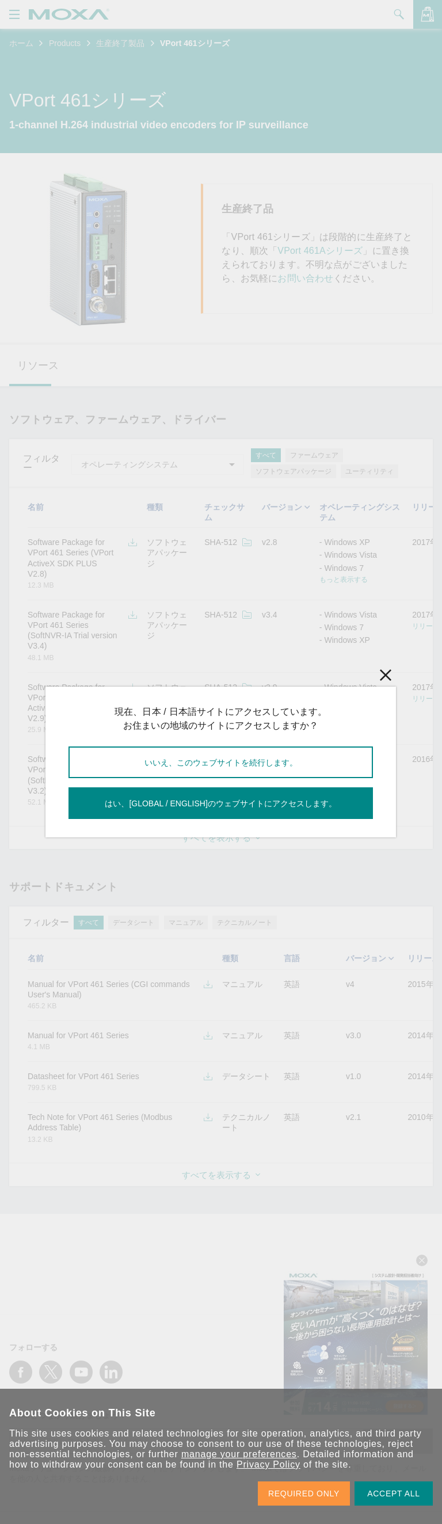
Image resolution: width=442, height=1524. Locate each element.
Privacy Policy (268, 1464)
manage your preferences (239, 1454)
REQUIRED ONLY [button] (304, 1493)
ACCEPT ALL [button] (393, 1493)
